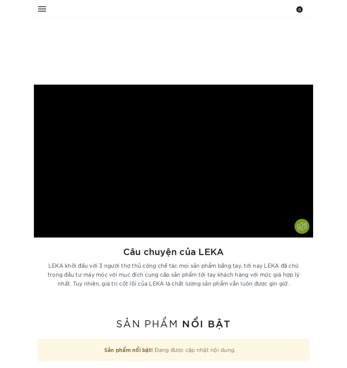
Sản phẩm (173, 323)
